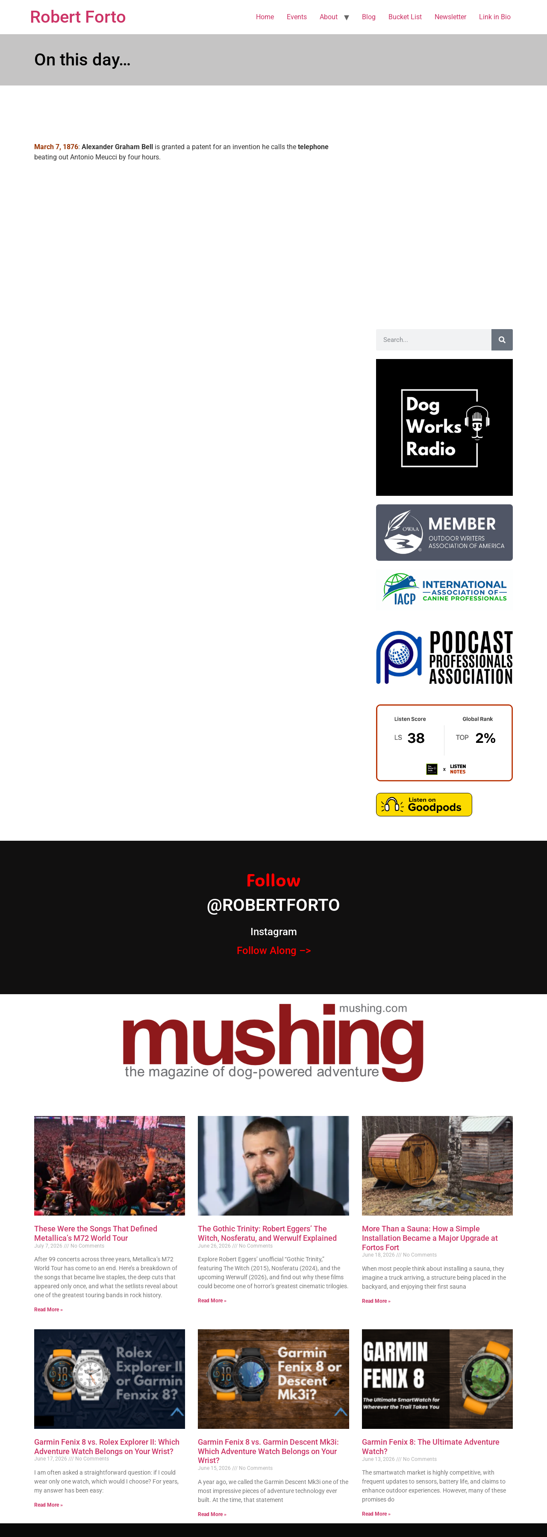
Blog (369, 17)
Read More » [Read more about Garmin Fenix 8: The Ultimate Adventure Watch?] (376, 1514)
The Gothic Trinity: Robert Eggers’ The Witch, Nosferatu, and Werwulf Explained (267, 1233)
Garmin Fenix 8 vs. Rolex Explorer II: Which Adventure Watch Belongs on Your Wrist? (106, 1446)
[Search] (502, 339)
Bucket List (405, 17)
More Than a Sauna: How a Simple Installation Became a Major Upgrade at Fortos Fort (430, 1237)
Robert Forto (78, 17)
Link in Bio (495, 17)
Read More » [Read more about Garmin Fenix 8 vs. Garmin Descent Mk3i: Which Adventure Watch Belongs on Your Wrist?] (212, 1514)
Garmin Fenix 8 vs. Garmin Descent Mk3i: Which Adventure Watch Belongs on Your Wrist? (268, 1451)
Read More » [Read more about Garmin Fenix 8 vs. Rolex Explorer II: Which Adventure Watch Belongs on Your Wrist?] (48, 1505)
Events (297, 17)
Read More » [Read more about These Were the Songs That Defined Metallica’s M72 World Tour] (48, 1310)
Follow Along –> (274, 951)
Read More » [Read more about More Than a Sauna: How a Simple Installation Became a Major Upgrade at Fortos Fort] (376, 1301)
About (329, 17)
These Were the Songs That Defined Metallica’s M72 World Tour (95, 1233)
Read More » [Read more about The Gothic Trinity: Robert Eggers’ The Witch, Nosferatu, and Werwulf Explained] (212, 1301)
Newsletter (450, 17)
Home (265, 17)
